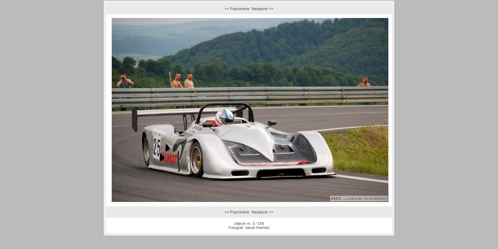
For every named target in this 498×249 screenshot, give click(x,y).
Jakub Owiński (257, 227)
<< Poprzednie (237, 9)
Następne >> (262, 9)
